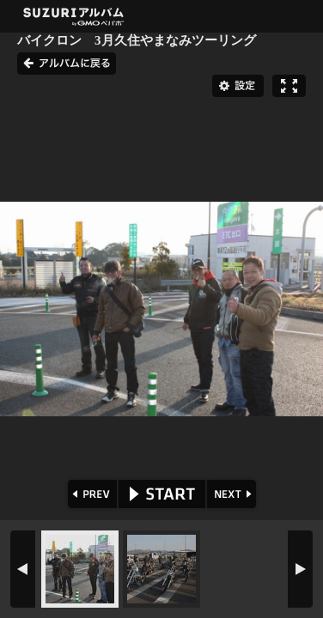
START (162, 494)
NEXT (233, 494)
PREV (90, 494)
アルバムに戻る (66, 63)
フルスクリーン (289, 86)
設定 (238, 86)
